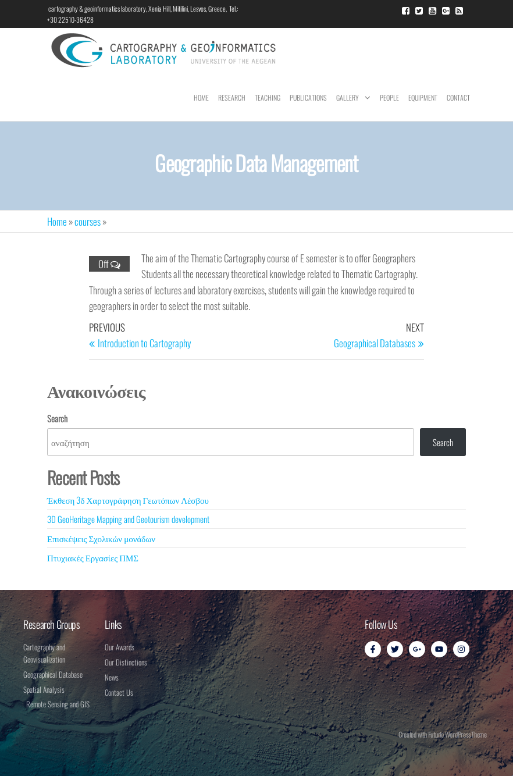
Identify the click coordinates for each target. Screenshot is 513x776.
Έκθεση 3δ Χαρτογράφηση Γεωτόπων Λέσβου (128, 499)
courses (87, 221)
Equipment (422, 97)
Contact (458, 97)
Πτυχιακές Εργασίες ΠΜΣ (92, 557)
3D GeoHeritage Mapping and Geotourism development (128, 518)
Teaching (267, 97)
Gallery (347, 97)
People (389, 97)
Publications (308, 97)
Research (231, 97)
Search (57, 418)
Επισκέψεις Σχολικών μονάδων (101, 538)
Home (201, 97)
